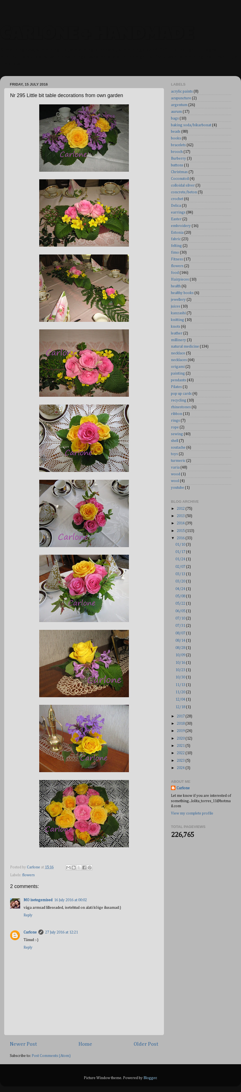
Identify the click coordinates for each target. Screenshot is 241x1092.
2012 (181, 509)
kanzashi (178, 313)
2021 (181, 746)
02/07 (180, 567)
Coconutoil (180, 179)
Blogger (150, 1078)
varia (175, 467)
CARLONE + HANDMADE (96, 32)
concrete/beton (184, 192)
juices (175, 306)
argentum (179, 105)
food (175, 273)
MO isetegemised (38, 900)
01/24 (180, 559)
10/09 (180, 655)
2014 (181, 523)
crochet (177, 199)
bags (175, 118)
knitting (177, 320)
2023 (181, 761)
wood (175, 474)
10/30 (180, 677)
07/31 (180, 626)
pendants (178, 380)
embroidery (181, 226)
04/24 (180, 589)
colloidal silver (183, 185)
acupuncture (181, 98)
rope (175, 427)
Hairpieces (180, 279)
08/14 (180, 641)
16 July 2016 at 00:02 (70, 900)
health (176, 286)
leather (176, 333)
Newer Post (23, 1044)
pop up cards (181, 394)
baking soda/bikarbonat (191, 125)
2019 (181, 731)
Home (85, 1044)
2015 (181, 531)
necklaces (179, 360)
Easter (176, 219)
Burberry (178, 158)
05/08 (180, 596)
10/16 (180, 663)
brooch (177, 152)
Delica (176, 206)
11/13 (180, 685)
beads (175, 132)
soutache (178, 447)
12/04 (180, 699)
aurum (176, 112)
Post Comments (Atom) (51, 1056)
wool (175, 481)
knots (175, 327)
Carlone (30, 932)
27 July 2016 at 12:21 (61, 932)
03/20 (180, 581)
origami (178, 367)
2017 (181, 716)
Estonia (177, 233)
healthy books (182, 293)
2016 (181, 538)
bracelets (178, 145)
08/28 (180, 648)
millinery (178, 340)
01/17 (180, 552)
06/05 (180, 611)
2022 (181, 753)
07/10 (180, 618)
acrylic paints (182, 91)
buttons (177, 165)
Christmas (179, 172)
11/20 (180, 692)
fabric (176, 239)
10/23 (180, 670)
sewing (177, 434)
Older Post (146, 1044)
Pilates (176, 387)
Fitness (177, 259)
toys (174, 454)
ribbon (176, 414)
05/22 (180, 603)
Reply (28, 915)
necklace (178, 353)
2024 (181, 768)
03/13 (180, 574)
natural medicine (185, 346)
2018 (181, 724)
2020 (181, 738)
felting (176, 246)
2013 (181, 516)
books (176, 138)
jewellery (178, 300)
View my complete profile (192, 813)
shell (174, 441)
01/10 (180, 545)
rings (175, 421)
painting (178, 373)
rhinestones (181, 407)
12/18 (180, 707)
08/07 (180, 633)
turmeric (178, 461)
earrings (178, 212)
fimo (175, 252)
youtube (177, 488)
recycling (178, 400)
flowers (28, 875)
